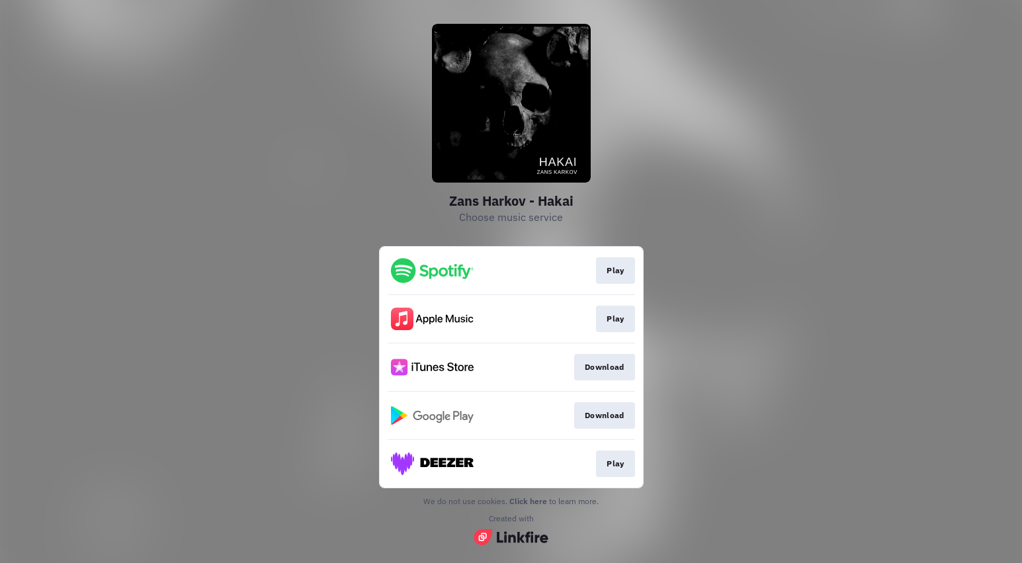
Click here (528, 501)
